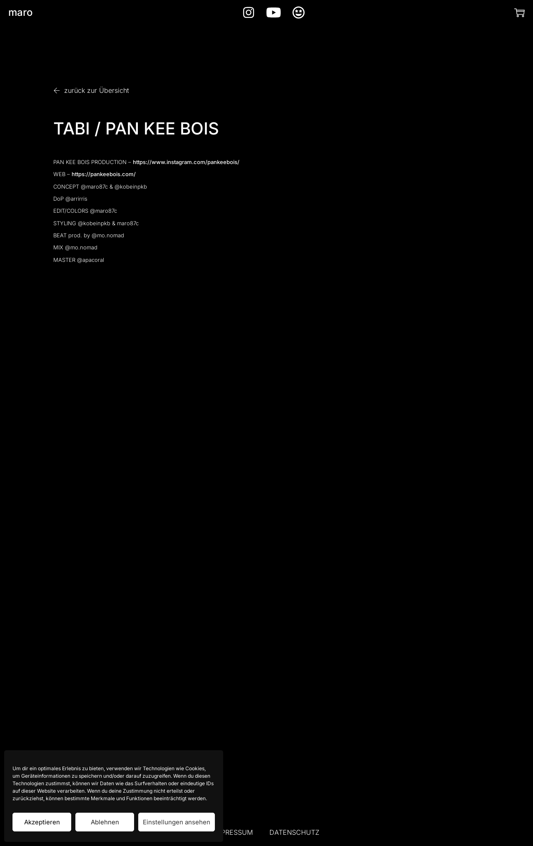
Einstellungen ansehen (176, 822)
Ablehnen (105, 822)
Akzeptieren (42, 822)
